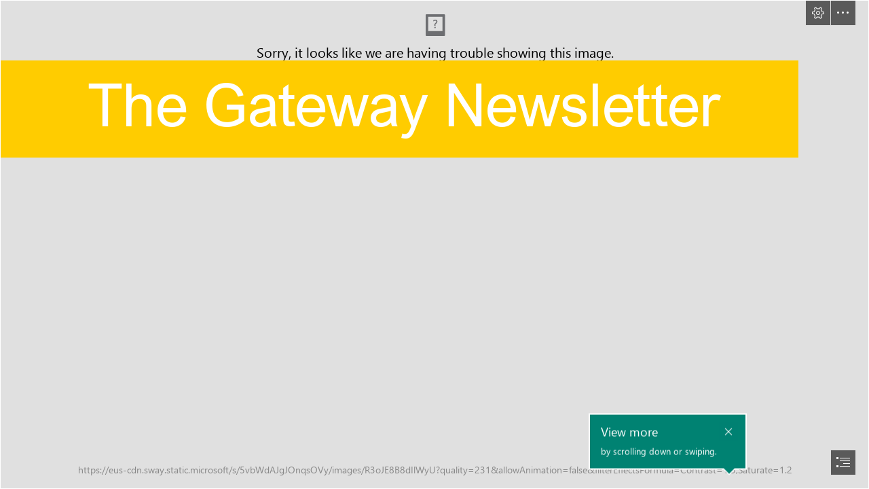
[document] (434, 244)
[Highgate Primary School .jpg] (434, 244)
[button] (818, 13)
